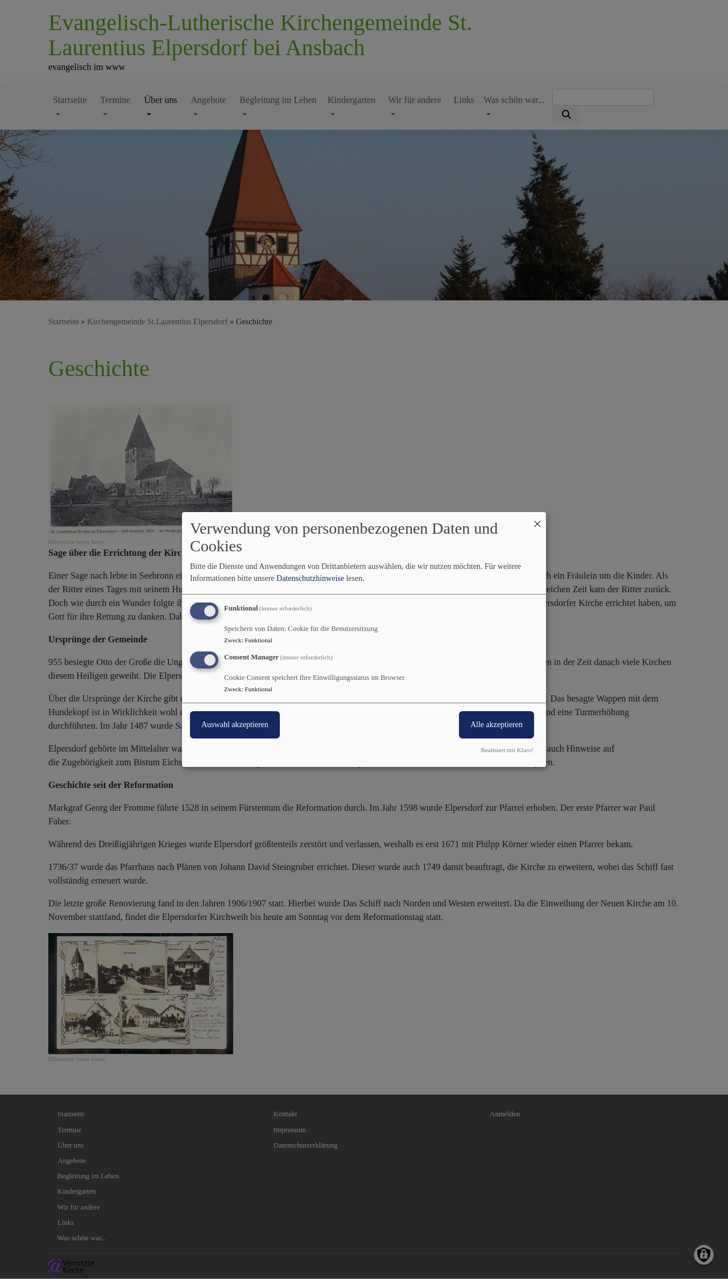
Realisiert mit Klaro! (507, 749)
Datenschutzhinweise (310, 578)
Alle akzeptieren (496, 724)
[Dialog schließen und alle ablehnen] (537, 519)
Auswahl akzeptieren (234, 724)
